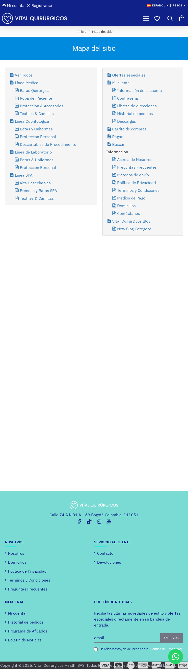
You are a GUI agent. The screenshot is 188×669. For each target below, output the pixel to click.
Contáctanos (128, 213)
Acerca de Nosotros (134, 159)
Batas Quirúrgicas (36, 90)
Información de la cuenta (139, 90)
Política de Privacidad (136, 182)
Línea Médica (26, 82)
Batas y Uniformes (36, 128)
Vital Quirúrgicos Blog (131, 221)
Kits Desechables (35, 182)
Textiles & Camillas (37, 113)
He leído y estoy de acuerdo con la (138, 649)
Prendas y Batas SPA (38, 190)
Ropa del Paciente (36, 98)
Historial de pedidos (135, 113)
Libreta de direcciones (137, 105)
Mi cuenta (121, 82)
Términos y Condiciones (138, 190)
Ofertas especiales (129, 75)
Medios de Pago (131, 198)
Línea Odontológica (32, 121)
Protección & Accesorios (41, 105)
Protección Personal (38, 136)
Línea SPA (23, 175)
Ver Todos (24, 75)
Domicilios (126, 205)
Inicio (82, 31)
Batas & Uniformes (37, 159)
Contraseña (127, 98)
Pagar (117, 136)
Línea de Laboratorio (33, 152)
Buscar (118, 144)
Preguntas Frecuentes (137, 167)
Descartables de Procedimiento (48, 144)
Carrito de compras (129, 128)
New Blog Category (134, 228)
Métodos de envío (133, 174)
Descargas (126, 121)
